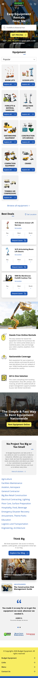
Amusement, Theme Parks (14, 515)
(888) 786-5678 (12, 41)
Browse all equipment (18, 205)
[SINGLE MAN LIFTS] (28, 104)
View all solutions (19, 471)
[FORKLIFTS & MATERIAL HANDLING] (10, 104)
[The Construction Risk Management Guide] (19, 587)
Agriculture (7, 479)
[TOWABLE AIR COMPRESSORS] (10, 188)
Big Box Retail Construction (14, 495)
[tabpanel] (19, 612)
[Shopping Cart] (35, 4)
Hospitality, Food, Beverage (14, 507)
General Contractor (11, 491)
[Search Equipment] (31, 4)
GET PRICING (19, 35)
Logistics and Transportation (15, 523)
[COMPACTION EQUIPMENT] (10, 160)
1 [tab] (18, 627)
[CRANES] (28, 160)
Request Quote (19, 240)
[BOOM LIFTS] (10, 76)
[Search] (19, 28)
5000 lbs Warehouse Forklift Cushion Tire (23, 277)
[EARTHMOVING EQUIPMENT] (10, 133)
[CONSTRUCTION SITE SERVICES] (28, 133)
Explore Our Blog (19, 553)
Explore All (10, 84)
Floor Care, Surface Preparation (16, 503)
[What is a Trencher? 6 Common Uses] (19, 569)
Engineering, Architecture (13, 528)
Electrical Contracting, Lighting (16, 499)
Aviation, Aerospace (11, 487)
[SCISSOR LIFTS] (28, 76)
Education (6, 519)
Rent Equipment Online (19, 424)
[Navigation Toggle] (3, 4)
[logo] (19, 4)
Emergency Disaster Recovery (15, 511)
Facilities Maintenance (12, 483)
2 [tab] (20, 627)
